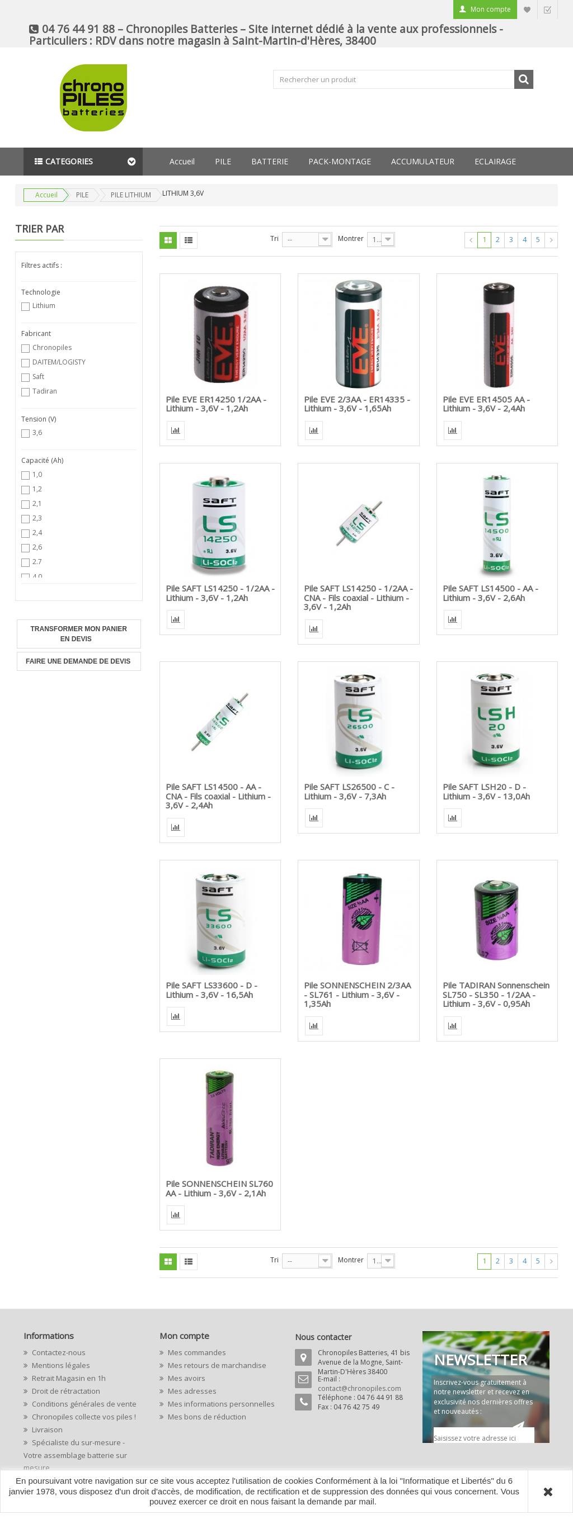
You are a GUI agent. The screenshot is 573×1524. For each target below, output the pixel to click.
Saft (38, 376)
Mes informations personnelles (220, 1404)
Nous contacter (323, 1337)
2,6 (37, 547)
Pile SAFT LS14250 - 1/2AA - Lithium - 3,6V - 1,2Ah (220, 593)
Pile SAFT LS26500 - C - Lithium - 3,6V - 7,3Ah (349, 791)
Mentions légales (60, 1365)
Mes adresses (191, 1391)
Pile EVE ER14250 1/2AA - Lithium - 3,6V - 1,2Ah (216, 404)
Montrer (351, 238)
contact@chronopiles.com (359, 1388)
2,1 (37, 503)
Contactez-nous (58, 1352)
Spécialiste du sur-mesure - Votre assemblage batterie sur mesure (75, 1455)
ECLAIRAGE (495, 161)
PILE (223, 161)
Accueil (182, 161)
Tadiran (44, 391)
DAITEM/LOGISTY (59, 362)
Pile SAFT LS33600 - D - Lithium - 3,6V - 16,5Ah (211, 989)
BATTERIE (269, 161)
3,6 (37, 432)
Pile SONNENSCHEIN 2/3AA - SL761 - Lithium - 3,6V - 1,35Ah (357, 994)
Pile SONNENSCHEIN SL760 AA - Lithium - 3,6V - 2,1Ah (219, 1188)
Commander (547, 9)
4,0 (37, 576)
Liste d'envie (527, 9)
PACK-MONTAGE (339, 161)
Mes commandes (196, 1352)
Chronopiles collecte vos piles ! (83, 1417)
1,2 (37, 489)
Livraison (46, 1429)
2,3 (37, 518)
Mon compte (491, 9)
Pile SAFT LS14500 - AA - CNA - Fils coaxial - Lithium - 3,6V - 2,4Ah (218, 796)
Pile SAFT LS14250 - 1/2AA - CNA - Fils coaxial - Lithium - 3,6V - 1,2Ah (358, 597)
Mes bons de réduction (206, 1417)
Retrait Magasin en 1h (68, 1378)
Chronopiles (52, 347)
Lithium (43, 305)
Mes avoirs (185, 1378)
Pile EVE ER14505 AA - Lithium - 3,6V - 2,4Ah (486, 404)
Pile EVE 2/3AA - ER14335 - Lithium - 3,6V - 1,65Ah (357, 404)
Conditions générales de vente (83, 1404)
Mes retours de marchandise (216, 1365)
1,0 (37, 474)
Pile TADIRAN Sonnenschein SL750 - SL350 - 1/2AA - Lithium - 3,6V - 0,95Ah (496, 994)
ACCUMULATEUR (422, 161)
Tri (274, 238)
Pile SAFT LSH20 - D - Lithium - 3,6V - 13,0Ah (486, 791)
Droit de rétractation (65, 1391)
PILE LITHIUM (131, 195)
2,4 (37, 532)
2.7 (37, 561)
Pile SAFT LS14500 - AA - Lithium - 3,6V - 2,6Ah (490, 593)
